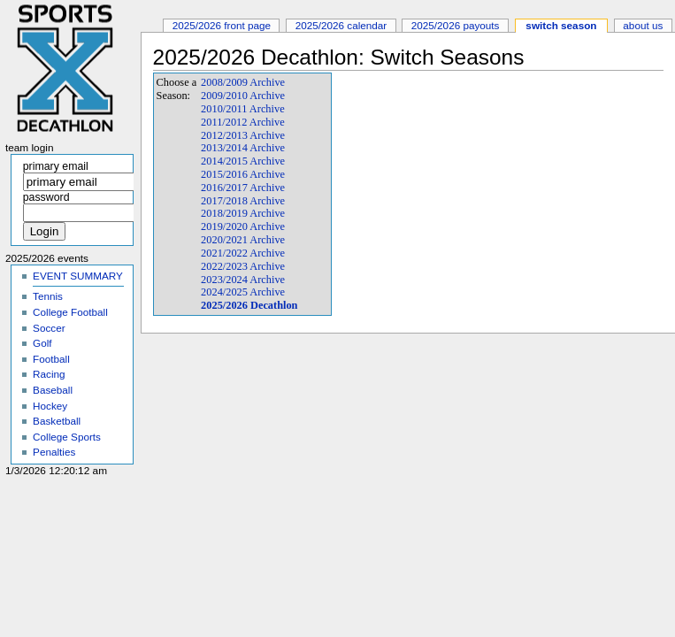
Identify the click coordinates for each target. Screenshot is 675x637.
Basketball (57, 420)
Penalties (54, 451)
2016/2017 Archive (243, 187)
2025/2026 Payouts (455, 25)
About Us (643, 25)
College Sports (67, 436)
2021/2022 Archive (243, 253)
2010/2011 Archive (243, 109)
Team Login (29, 148)
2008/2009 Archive (243, 82)
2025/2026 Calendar (341, 25)
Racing (49, 374)
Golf (42, 343)
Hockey (50, 405)
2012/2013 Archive (243, 135)
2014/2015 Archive (243, 161)
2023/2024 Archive (243, 279)
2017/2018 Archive (243, 201)
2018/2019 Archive (243, 213)
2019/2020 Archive (243, 226)
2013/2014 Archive (243, 148)
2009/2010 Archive (243, 95)
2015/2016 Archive (243, 174)
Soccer (49, 328)
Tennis (48, 296)
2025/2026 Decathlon (249, 305)
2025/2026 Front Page (222, 25)
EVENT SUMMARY (78, 275)
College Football (70, 312)
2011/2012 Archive (243, 122)
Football (51, 359)
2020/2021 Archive (243, 240)
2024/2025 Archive (243, 292)
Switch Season (560, 25)
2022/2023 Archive (243, 266)
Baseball (53, 389)
